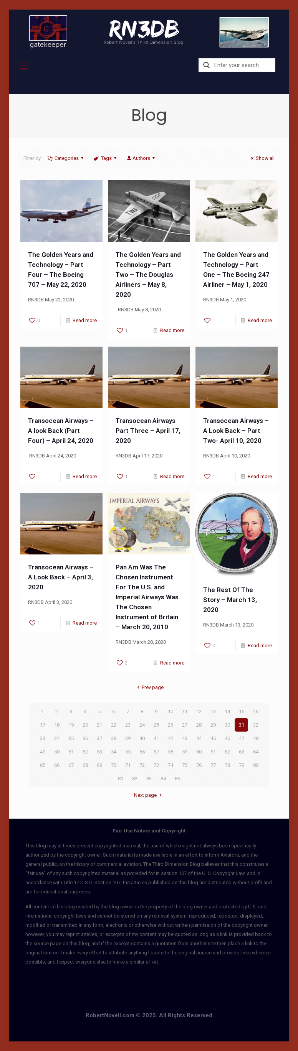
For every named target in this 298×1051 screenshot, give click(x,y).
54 (113, 752)
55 (128, 752)
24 (142, 725)
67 (71, 765)
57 (156, 752)
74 (170, 765)
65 (42, 765)
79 (241, 765)
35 (71, 738)
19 (71, 725)
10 (170, 711)
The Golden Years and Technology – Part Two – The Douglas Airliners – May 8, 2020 (148, 274)
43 (184, 738)
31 (241, 725)
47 (241, 738)
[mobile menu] (24, 65)
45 (213, 738)
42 (170, 738)
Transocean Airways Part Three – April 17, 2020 (148, 430)
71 (128, 765)
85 (177, 778)
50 (57, 752)
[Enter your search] (237, 65)
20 (85, 725)
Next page (149, 795)
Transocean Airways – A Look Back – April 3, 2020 (61, 577)
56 (142, 752)
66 (57, 765)
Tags (105, 158)
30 (227, 725)
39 (128, 738)
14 (227, 711)
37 (99, 738)
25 (156, 725)
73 (156, 765)
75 (184, 765)
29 (213, 725)
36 (85, 738)
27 (184, 725)
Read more (85, 320)
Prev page (148, 687)
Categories (66, 158)
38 (113, 738)
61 (213, 752)
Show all (262, 158)
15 (241, 711)
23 (128, 725)
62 (227, 752)
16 (255, 711)
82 (134, 778)
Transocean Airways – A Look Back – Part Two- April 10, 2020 (236, 430)
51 (71, 752)
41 (156, 738)
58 (170, 752)
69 (99, 765)
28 (199, 725)
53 (99, 752)
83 (149, 778)
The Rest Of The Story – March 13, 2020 (230, 599)
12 (199, 711)
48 (255, 738)
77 (213, 765)
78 (227, 765)
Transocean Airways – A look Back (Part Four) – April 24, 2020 (61, 430)
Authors (141, 158)
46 (227, 738)
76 (199, 765)
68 (85, 765)
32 (255, 725)
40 (142, 738)
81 (120, 778)
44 (199, 738)
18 (57, 725)
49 (42, 752)
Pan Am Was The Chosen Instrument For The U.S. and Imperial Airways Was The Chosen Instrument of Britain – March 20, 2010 (147, 597)
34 (57, 738)
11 (184, 711)
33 (42, 738)
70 (113, 765)
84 (163, 778)
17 (42, 725)
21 (99, 725)
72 (142, 765)
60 (199, 752)
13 (213, 711)
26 (170, 725)
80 (255, 765)
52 (85, 752)
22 (113, 725)
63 (241, 752)
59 (184, 752)
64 (255, 752)
